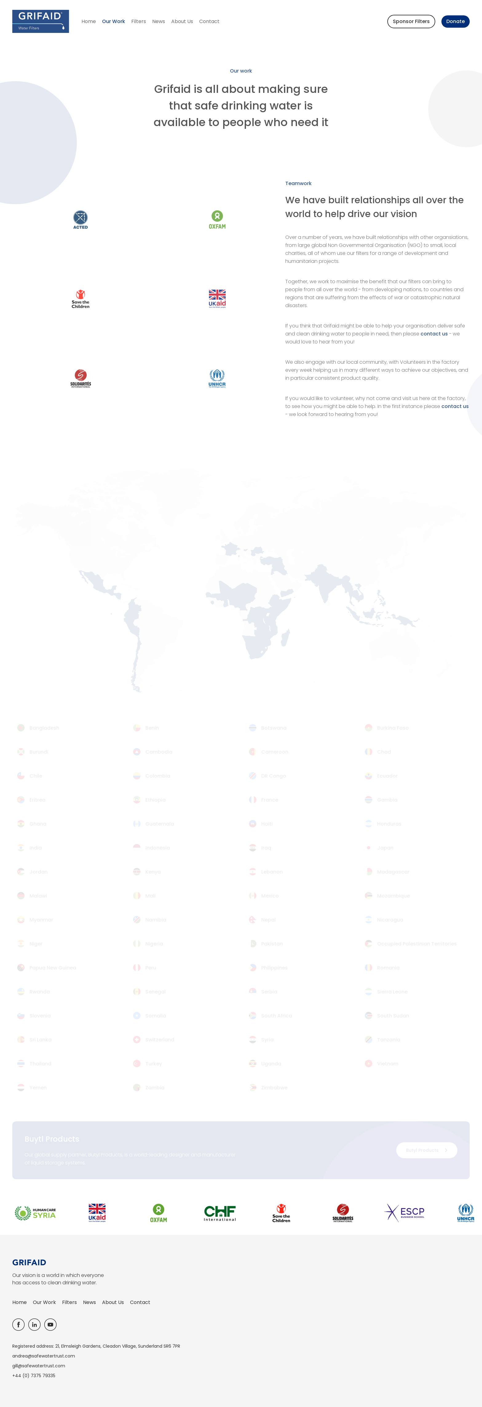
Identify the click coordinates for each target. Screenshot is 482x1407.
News (158, 21)
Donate (455, 21)
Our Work (113, 21)
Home (88, 21)
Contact (209, 21)
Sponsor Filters (411, 21)
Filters (138, 21)
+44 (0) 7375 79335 (33, 1376)
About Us (182, 21)
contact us (434, 333)
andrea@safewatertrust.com (43, 1356)
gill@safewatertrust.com (38, 1366)
